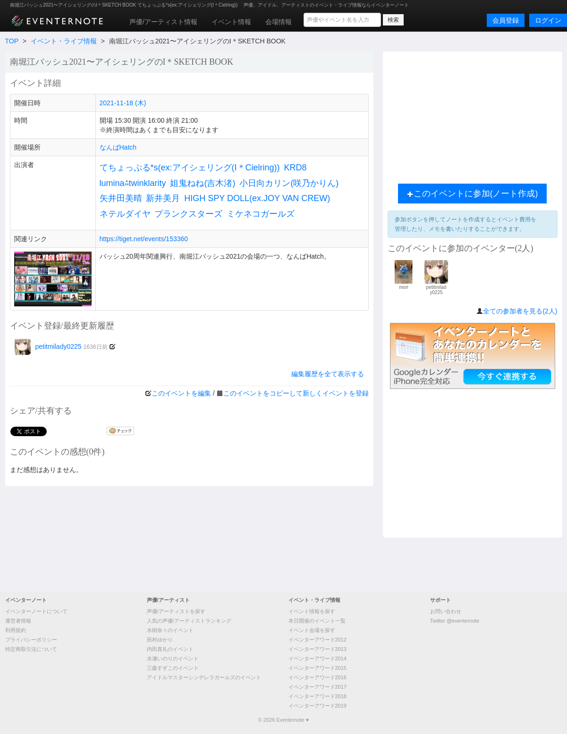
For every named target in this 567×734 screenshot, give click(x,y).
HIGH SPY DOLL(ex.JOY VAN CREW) (257, 198)
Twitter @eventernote (455, 621)
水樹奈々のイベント (170, 630)
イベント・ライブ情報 (64, 41)
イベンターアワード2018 (317, 696)
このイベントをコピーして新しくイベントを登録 (296, 393)
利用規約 (15, 630)
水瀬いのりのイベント (173, 658)
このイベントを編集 (181, 393)
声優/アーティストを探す (176, 611)
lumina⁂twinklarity (133, 183)
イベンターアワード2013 (317, 649)
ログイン (548, 20)
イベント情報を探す (311, 611)
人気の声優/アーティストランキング (189, 621)
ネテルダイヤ (125, 214)
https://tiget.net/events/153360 (144, 239)
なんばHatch (118, 147)
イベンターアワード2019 (317, 706)
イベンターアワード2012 (317, 639)
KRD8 (295, 167)
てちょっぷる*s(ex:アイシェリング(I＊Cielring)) (190, 167)
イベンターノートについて (36, 611)
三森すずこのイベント (173, 668)
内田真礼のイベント (170, 649)
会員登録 (505, 20)
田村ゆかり (160, 639)
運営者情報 (18, 621)
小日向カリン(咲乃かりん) (289, 183)
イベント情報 (231, 21)
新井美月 (163, 198)
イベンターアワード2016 (317, 677)
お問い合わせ (445, 611)
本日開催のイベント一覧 (317, 621)
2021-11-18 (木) (123, 103)
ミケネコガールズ (261, 214)
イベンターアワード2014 (317, 658)
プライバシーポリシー (31, 639)
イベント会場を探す (311, 630)
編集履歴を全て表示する (327, 374)
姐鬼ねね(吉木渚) (202, 183)
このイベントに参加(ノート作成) (472, 193)
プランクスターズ (188, 214)
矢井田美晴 (121, 198)
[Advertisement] (472, 115)
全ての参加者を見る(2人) (520, 311)
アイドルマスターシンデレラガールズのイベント (204, 677)
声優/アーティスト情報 (163, 21)
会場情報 (278, 21)
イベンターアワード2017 (317, 687)
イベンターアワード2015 (317, 668)
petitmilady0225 (61, 346)
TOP (11, 41)
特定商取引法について (31, 649)
